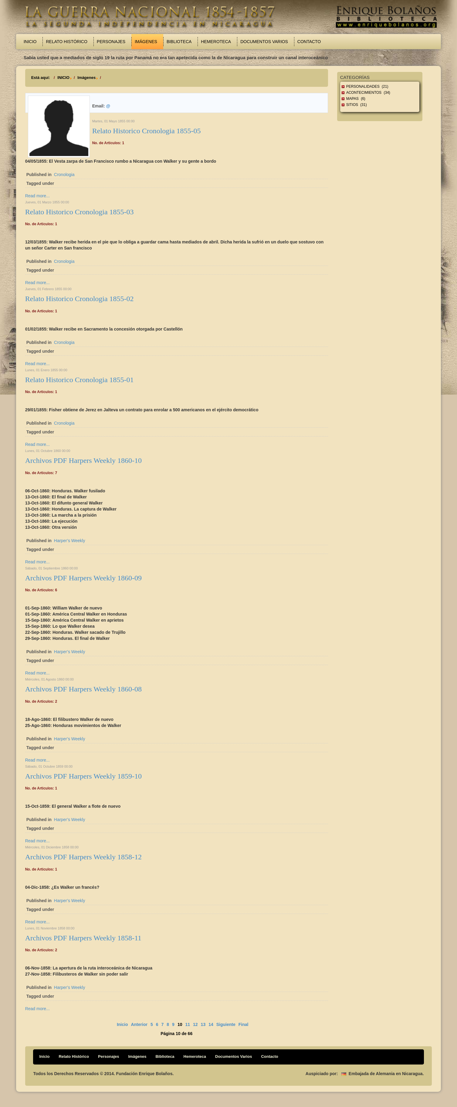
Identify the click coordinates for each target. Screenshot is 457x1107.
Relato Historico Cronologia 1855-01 (79, 380)
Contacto (309, 41)
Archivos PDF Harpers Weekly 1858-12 (83, 857)
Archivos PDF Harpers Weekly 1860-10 (83, 460)
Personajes (111, 41)
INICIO (63, 77)
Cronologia (64, 174)
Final (244, 1024)
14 (210, 1024)
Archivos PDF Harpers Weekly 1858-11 (83, 938)
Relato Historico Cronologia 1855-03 (79, 212)
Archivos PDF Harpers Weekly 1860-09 (83, 578)
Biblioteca (179, 41)
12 (195, 1024)
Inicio (30, 41)
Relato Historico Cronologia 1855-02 (79, 299)
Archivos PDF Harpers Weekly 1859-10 (83, 776)
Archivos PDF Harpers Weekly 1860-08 (83, 689)
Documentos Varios (264, 41)
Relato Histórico (66, 41)
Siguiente (225, 1024)
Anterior (139, 1024)
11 (187, 1024)
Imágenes (146, 41)
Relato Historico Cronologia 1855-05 (146, 131)
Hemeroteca (216, 41)
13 (203, 1024)
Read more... (37, 195)
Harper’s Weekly (69, 540)
